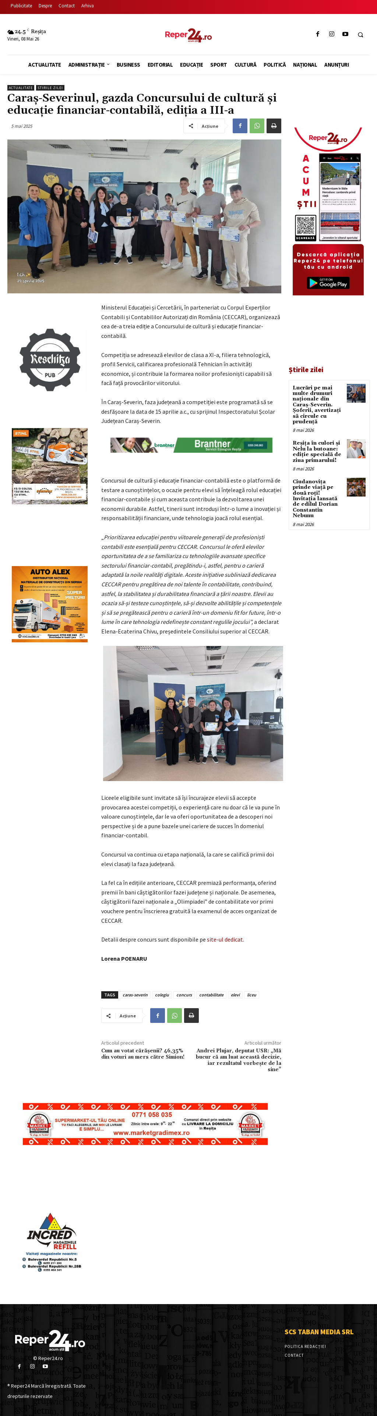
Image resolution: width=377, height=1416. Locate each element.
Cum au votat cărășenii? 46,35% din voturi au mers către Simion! (142, 1054)
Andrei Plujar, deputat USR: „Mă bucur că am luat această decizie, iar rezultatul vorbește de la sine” (238, 1060)
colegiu (162, 994)
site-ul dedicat (225, 939)
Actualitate (20, 88)
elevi (235, 994)
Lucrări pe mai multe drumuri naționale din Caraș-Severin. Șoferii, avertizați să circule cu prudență (317, 405)
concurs (184, 994)
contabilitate (211, 994)
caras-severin (135, 994)
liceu (251, 994)
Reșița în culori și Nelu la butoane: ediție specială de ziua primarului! (317, 451)
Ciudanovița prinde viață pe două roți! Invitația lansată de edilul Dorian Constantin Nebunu (315, 499)
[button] (360, 34)
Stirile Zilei (50, 88)
